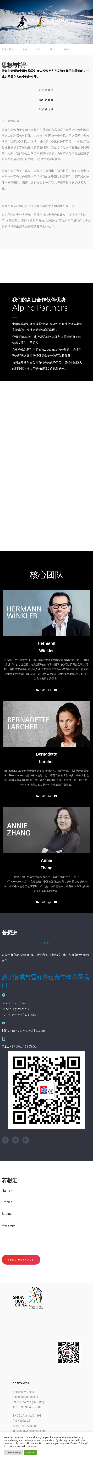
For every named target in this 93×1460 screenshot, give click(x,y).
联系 (46, 943)
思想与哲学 (8, 49)
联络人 (67, 49)
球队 (52, 49)
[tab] (46, 90)
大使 (25, 49)
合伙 (38, 49)
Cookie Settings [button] (13, 1452)
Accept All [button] (30, 1452)
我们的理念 (46, 90)
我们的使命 (46, 99)
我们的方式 (46, 109)
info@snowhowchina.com (29, 1430)
